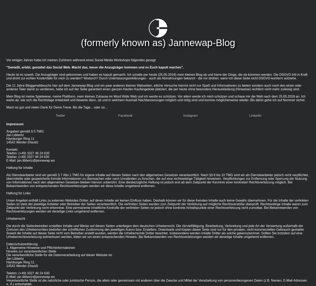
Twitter (60, 115)
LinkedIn (255, 115)
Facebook (125, 115)
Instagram (190, 115)
